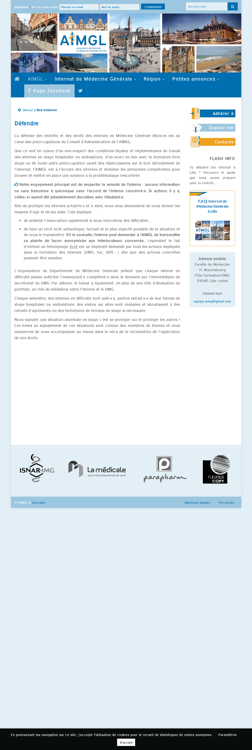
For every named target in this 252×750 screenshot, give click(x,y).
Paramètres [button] (227, 734)
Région (154, 78)
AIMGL (37, 78)
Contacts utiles (224, 143)
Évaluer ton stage (221, 129)
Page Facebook (49, 90)
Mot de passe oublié (45, 7)
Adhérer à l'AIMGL (223, 115)
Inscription (21, 7)
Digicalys (38, 502)
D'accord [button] (126, 742)
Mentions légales (197, 502)
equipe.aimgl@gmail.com (212, 301)
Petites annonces (195, 78)
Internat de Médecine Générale (95, 78)
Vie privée (226, 502)
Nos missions (47, 110)
